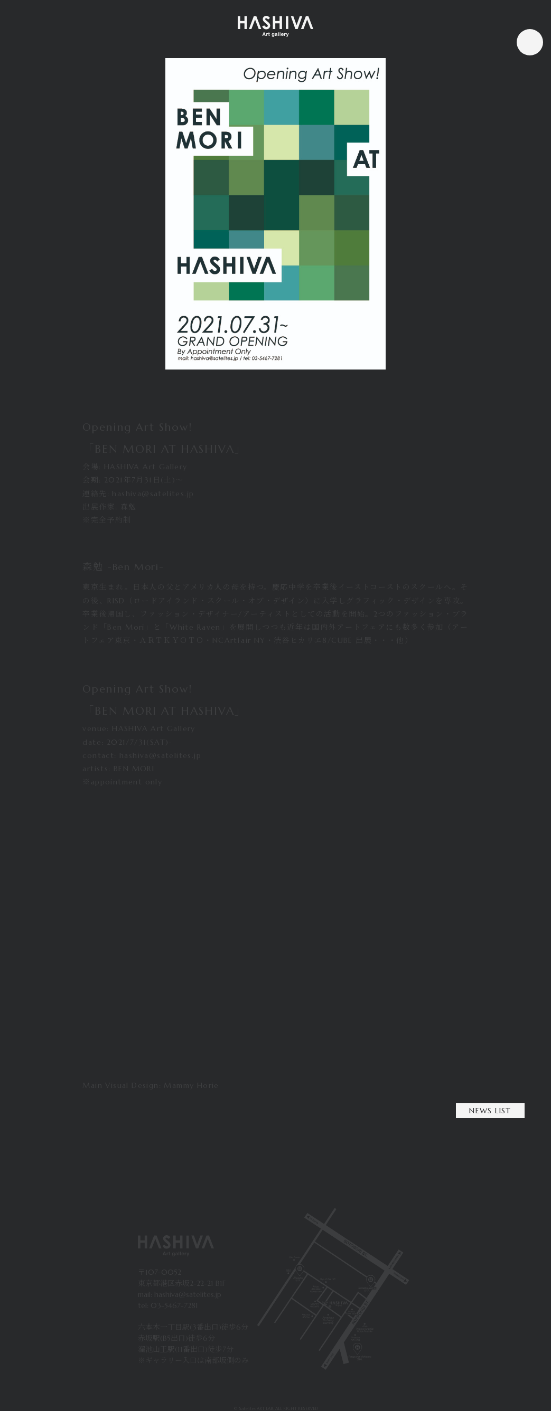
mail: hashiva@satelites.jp (179, 1294)
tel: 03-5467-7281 (168, 1305)
